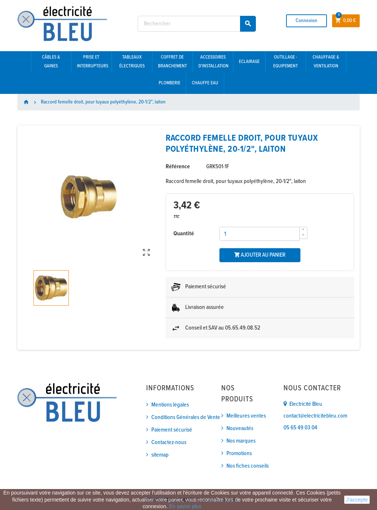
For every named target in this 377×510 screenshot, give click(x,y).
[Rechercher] (197, 24)
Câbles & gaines (51, 61)
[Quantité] (259, 234)
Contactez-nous (168, 442)
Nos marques (241, 441)
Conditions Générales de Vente (185, 417)
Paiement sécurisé (171, 430)
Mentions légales (170, 405)
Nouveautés (239, 428)
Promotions (239, 453)
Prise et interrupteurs (92, 61)
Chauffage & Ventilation (326, 61)
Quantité (183, 234)
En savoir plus (185, 506)
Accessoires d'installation (213, 61)
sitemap (160, 455)
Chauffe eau (205, 83)
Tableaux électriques (132, 61)
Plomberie (169, 83)
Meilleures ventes (246, 416)
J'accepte (357, 500)
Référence (178, 166)
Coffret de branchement (172, 61)
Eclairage (249, 62)
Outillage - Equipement (285, 61)
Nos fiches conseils (247, 466)
